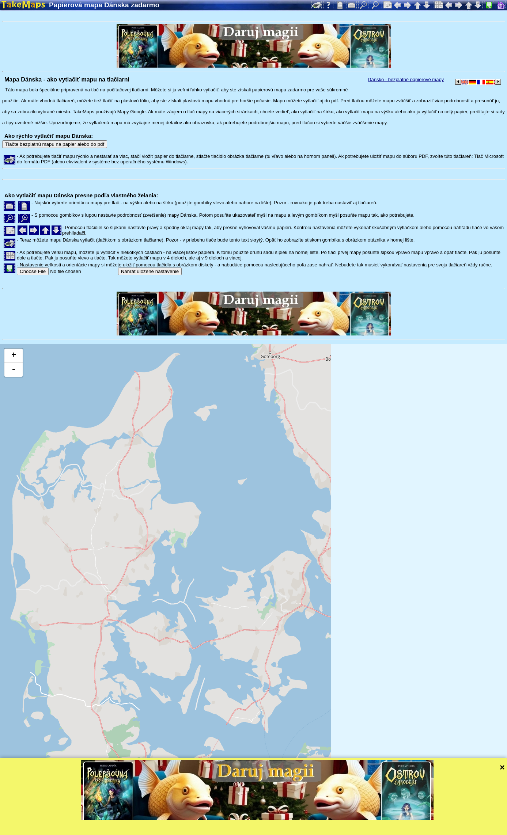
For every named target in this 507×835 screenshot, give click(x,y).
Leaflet (229, 819)
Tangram (254, 819)
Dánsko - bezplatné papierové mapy (406, 79)
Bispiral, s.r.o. (75, 829)
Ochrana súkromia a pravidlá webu (169, 829)
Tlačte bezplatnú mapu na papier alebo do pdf (54, 144)
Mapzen (318, 819)
